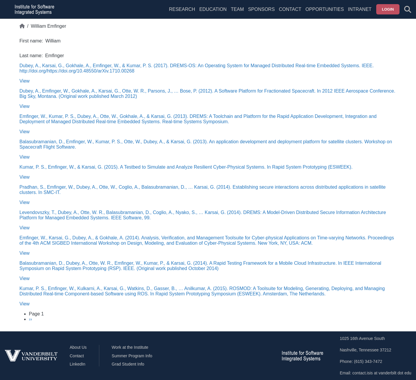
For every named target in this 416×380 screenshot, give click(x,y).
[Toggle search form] (407, 9)
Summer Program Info (132, 355)
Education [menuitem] (213, 9)
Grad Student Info (128, 364)
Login (388, 9)
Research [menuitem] (182, 9)
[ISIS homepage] (33, 9)
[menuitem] (237, 13)
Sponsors (261, 9)
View (24, 80)
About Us (78, 347)
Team (237, 9)
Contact (290, 9)
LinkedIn (77, 364)
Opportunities (325, 9)
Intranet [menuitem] (360, 9)
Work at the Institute (130, 347)
